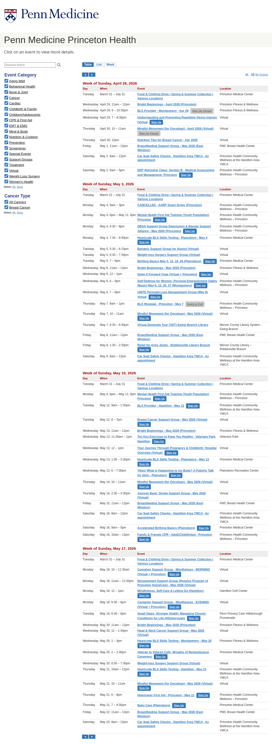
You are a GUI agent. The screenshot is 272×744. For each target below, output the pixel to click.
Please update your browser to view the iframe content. (41, 65)
